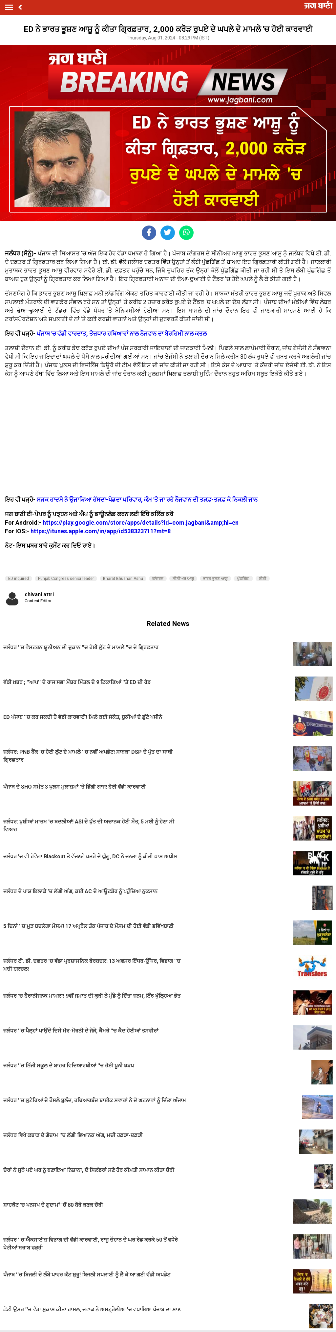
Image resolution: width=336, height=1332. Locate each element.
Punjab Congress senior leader (66, 578)
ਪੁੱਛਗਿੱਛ (243, 578)
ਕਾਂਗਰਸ (157, 578)
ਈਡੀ (262, 578)
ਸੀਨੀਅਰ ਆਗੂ (183, 578)
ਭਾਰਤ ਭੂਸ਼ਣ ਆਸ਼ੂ (215, 578)
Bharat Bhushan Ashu (123, 578)
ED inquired (18, 578)
